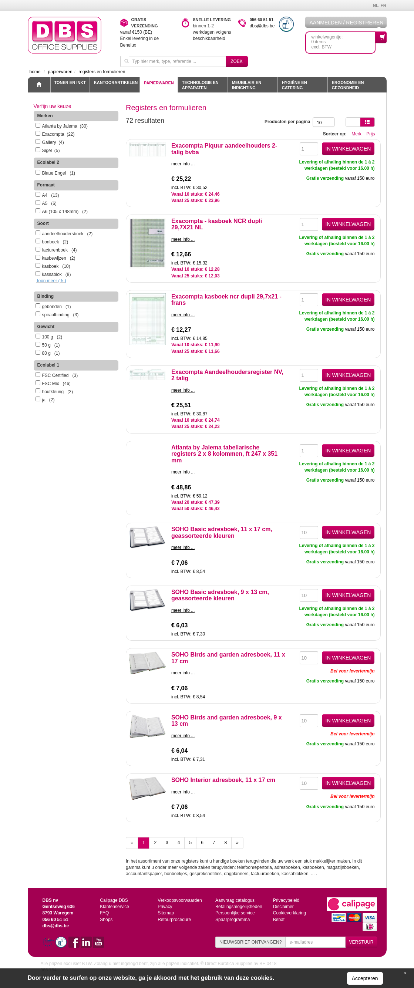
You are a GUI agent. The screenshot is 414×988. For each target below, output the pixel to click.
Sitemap (166, 912)
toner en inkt (70, 82)
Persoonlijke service (235, 912)
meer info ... (183, 163)
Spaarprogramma (232, 919)
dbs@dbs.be (262, 25)
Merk (356, 133)
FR (384, 5)
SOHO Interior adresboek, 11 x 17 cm (223, 780)
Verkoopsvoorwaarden (180, 900)
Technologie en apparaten (200, 85)
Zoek (236, 61)
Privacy (165, 906)
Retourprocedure (174, 919)
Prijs (370, 133)
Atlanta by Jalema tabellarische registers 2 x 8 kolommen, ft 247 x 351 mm (224, 453)
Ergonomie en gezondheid (348, 85)
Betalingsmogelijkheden (238, 906)
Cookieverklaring (289, 912)
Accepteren (365, 978)
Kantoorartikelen (116, 82)
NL (376, 5)
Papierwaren (159, 83)
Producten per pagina (289, 121)
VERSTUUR (361, 942)
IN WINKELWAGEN (348, 149)
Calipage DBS (114, 900)
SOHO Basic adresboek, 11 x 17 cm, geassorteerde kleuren (221, 532)
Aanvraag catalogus (235, 900)
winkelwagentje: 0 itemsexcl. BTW (344, 40)
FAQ (104, 912)
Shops (106, 919)
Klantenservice (114, 906)
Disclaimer (283, 906)
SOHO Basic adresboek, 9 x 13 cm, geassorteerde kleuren (220, 595)
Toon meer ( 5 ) (51, 280)
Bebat (279, 919)
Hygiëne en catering (294, 85)
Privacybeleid (286, 900)
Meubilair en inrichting (246, 85)
